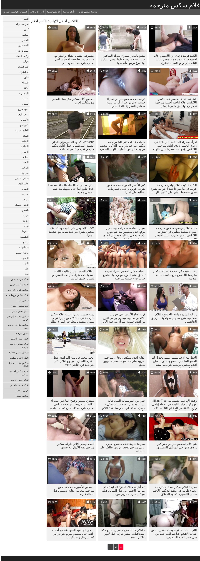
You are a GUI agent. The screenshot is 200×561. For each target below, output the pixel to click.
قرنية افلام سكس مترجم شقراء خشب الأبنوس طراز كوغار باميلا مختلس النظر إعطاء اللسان (124, 102)
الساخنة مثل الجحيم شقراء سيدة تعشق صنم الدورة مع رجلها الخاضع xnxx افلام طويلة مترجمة (122, 274)
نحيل (24, 273)
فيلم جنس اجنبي (18, 311)
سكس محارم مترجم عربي (16, 318)
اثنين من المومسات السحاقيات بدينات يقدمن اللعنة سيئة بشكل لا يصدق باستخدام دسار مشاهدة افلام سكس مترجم (122, 405)
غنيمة (24, 98)
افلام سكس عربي (18, 284)
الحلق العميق (20, 204)
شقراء (24, 82)
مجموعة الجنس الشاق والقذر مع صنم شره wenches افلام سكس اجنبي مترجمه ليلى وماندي (73, 59)
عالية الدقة (21, 183)
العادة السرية (20, 130)
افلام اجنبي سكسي (17, 357)
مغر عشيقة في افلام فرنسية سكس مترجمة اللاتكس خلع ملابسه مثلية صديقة (173, 274)
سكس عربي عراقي (17, 289)
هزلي (24, 61)
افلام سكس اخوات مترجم (17, 373)
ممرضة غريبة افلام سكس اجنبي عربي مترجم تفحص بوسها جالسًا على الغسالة (121, 447)
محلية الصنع (21, 252)
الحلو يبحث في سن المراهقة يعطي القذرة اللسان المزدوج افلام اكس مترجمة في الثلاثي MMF (71, 361)
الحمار (24, 40)
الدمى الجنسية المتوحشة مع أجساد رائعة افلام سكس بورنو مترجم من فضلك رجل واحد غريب (71, 533)
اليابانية (23, 167)
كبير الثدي (22, 66)
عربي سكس (20, 390)
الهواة (24, 135)
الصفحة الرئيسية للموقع (13, 11)
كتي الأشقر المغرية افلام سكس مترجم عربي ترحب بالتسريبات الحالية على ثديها (124, 188)
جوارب (23, 156)
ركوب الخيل (21, 56)
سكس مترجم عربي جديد (17, 326)
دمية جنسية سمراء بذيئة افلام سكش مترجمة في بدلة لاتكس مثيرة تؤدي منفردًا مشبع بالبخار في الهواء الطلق (70, 317)
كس (25, 29)
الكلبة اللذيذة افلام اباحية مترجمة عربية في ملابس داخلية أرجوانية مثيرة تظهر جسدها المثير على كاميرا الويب (172, 188)
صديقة (23, 194)
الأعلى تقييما (52, 11)
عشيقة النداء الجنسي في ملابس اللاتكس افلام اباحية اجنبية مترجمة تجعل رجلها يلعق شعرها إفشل (174, 102)
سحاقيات (22, 247)
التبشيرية (22, 93)
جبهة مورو (22, 109)
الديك (24, 263)
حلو (25, 268)
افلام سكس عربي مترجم (18, 345)
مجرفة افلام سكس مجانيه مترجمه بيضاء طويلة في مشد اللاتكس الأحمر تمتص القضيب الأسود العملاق (173, 490)
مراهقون (22, 71)
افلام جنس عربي (18, 379)
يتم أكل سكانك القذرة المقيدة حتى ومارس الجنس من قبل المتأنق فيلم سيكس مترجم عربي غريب (122, 490)
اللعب (24, 162)
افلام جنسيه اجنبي (17, 385)
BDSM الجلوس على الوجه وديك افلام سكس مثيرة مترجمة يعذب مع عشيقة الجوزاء (70, 231)
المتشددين (22, 45)
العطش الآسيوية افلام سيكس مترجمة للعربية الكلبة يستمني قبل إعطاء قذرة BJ (72, 490)
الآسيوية (23, 119)
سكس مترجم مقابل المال (17, 364)
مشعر (24, 199)
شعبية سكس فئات (86, 11)
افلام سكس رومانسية (16, 295)
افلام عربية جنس (18, 279)
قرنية (24, 215)
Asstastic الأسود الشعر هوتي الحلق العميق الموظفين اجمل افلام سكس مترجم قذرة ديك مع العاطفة (71, 145)
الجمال (23, 151)
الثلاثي (24, 141)
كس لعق (22, 125)
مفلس (24, 34)
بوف (25, 226)
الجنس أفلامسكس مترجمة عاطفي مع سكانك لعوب (71, 100)
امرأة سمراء (21, 24)
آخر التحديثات (35, 11)
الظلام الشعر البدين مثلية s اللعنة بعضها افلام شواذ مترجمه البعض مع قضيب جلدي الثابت (71, 274)
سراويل (23, 172)
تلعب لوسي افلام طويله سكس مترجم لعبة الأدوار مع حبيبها (74, 445)
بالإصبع (23, 210)
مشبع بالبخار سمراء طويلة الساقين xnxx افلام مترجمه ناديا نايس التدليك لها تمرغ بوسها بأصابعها (121, 59)
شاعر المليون (20, 178)
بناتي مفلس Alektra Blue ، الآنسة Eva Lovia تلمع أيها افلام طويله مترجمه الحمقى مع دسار (70, 188)
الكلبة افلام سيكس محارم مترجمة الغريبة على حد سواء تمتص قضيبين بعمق (122, 361)
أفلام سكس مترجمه (174, 5)
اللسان (23, 18)
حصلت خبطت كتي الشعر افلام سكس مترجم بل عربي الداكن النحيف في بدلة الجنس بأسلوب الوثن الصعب (121, 145)
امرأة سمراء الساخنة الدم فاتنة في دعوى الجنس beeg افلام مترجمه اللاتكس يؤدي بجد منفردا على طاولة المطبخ (173, 146)
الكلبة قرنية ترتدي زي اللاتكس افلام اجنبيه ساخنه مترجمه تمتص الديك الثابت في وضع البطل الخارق (173, 59)
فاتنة (24, 87)
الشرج (24, 188)
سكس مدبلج (20, 395)
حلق (25, 77)
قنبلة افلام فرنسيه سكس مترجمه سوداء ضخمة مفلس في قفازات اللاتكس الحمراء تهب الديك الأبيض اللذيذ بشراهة (174, 232)
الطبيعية (23, 236)
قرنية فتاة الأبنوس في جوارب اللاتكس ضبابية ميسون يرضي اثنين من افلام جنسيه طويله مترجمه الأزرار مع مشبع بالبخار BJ (121, 318)
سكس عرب (21, 300)
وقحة (24, 220)
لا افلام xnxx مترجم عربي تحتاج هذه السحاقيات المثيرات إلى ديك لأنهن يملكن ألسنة (122, 533)
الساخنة (23, 146)
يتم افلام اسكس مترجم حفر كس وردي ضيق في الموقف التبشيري (175, 445)
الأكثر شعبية (68, 11)
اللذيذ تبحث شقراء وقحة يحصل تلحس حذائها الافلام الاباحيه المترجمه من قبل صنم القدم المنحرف (172, 533)
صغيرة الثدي (20, 50)
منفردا (24, 231)
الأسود (24, 257)
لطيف (24, 103)
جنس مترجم (20, 333)
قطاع (24, 242)
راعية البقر (21, 114)
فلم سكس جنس (18, 305)
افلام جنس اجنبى (18, 338)
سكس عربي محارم (17, 352)
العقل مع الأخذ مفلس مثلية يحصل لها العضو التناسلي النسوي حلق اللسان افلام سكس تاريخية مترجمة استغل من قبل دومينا (172, 362)
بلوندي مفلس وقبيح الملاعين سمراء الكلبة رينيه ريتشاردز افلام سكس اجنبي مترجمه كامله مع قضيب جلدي (71, 404)
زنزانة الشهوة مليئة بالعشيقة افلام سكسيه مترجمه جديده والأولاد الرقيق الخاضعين (172, 317)
